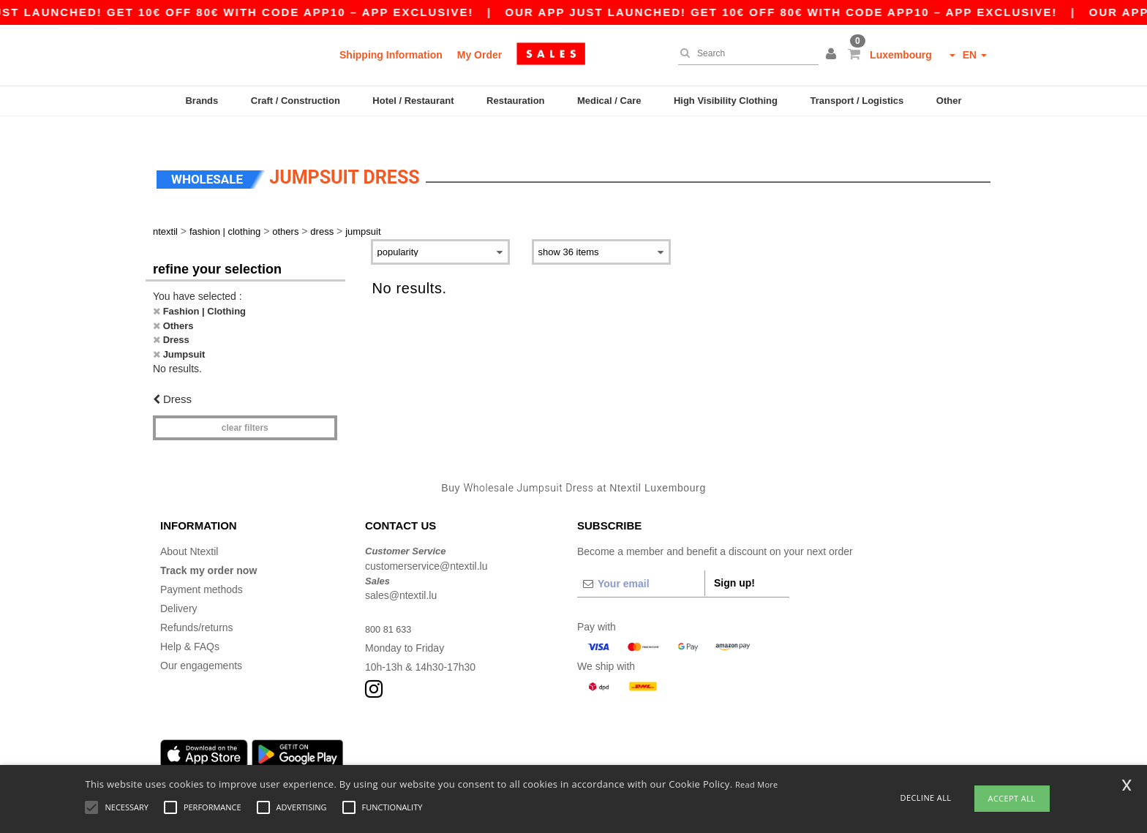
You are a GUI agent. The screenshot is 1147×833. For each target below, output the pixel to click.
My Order (479, 55)
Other (949, 100)
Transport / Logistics (856, 100)
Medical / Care (609, 100)
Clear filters (245, 406)
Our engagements (201, 644)
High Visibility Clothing (726, 100)
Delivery (179, 587)
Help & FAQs (189, 625)
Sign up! (734, 562)
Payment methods (201, 568)
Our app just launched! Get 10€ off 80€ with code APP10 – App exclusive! (799, 12)
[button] (833, 55)
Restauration (515, 100)
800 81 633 (390, 608)
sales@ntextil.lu (401, 574)
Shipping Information (391, 55)
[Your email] (640, 562)
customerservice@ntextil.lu (426, 544)
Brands (201, 100)
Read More (756, 784)
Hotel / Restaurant (413, 100)
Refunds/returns (196, 606)
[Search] (744, 53)
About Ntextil (189, 530)
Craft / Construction (295, 100)
